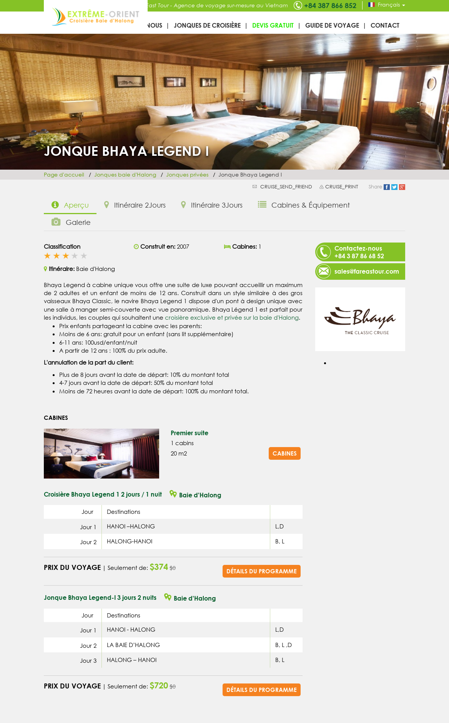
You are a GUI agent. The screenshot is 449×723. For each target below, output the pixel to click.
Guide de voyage (332, 25)
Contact (385, 25)
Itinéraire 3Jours (212, 204)
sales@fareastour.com (366, 271)
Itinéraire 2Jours (135, 204)
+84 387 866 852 (330, 5)
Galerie (71, 222)
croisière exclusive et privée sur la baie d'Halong (232, 317)
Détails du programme (261, 571)
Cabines (285, 453)
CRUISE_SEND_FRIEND (286, 186)
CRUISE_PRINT (341, 186)
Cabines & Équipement (304, 204)
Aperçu (70, 204)
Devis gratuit (273, 25)
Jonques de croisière (207, 25)
